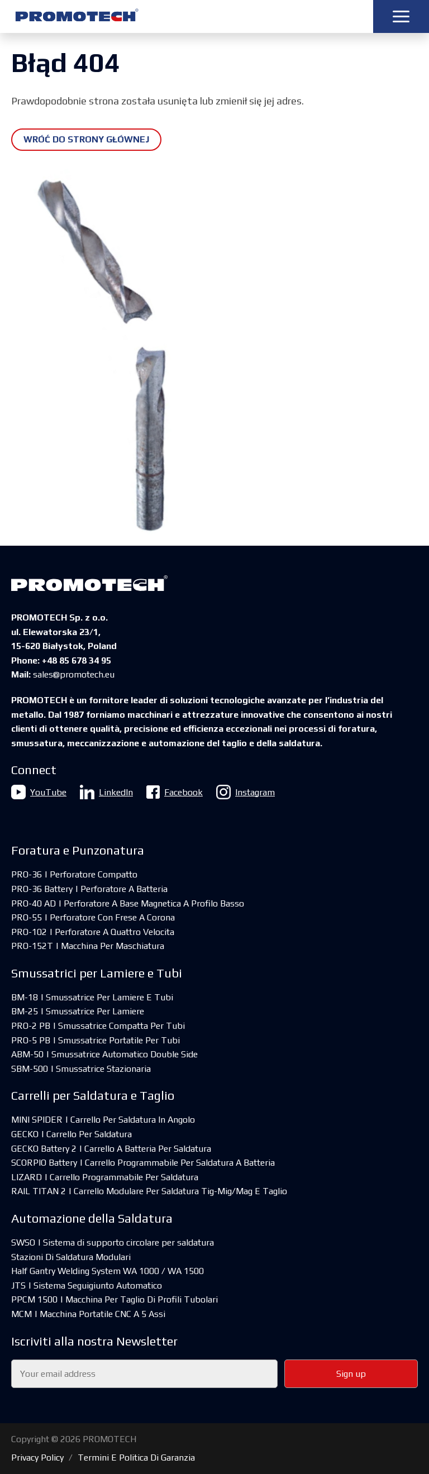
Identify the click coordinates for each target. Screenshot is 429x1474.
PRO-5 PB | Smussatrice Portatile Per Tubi (95, 1040)
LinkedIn (106, 792)
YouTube (38, 792)
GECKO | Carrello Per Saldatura (71, 1134)
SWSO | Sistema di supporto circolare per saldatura (112, 1242)
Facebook (174, 792)
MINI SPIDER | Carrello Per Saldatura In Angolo (103, 1119)
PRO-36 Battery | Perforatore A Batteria (89, 889)
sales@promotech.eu (74, 674)
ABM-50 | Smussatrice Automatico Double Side (104, 1054)
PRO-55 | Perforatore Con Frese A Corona (93, 917)
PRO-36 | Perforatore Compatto (74, 874)
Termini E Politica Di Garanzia (136, 1457)
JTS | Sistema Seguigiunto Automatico (86, 1285)
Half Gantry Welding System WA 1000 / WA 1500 (107, 1271)
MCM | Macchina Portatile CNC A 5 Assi (88, 1314)
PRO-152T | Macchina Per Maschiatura (87, 946)
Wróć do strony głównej (86, 139)
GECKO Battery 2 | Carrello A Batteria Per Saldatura (111, 1148)
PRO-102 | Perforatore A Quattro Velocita (92, 932)
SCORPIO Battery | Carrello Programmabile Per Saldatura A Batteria (143, 1162)
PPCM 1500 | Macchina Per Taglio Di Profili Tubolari (114, 1299)
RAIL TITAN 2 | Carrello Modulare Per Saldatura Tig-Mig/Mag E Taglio (149, 1191)
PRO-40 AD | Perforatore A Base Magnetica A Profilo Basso (127, 903)
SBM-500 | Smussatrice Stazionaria (81, 1068)
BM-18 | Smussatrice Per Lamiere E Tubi (92, 997)
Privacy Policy (37, 1457)
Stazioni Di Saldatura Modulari (71, 1257)
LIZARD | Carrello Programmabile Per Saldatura (104, 1177)
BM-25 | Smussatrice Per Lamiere (77, 1011)
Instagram (245, 792)
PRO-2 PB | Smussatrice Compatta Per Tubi (98, 1025)
